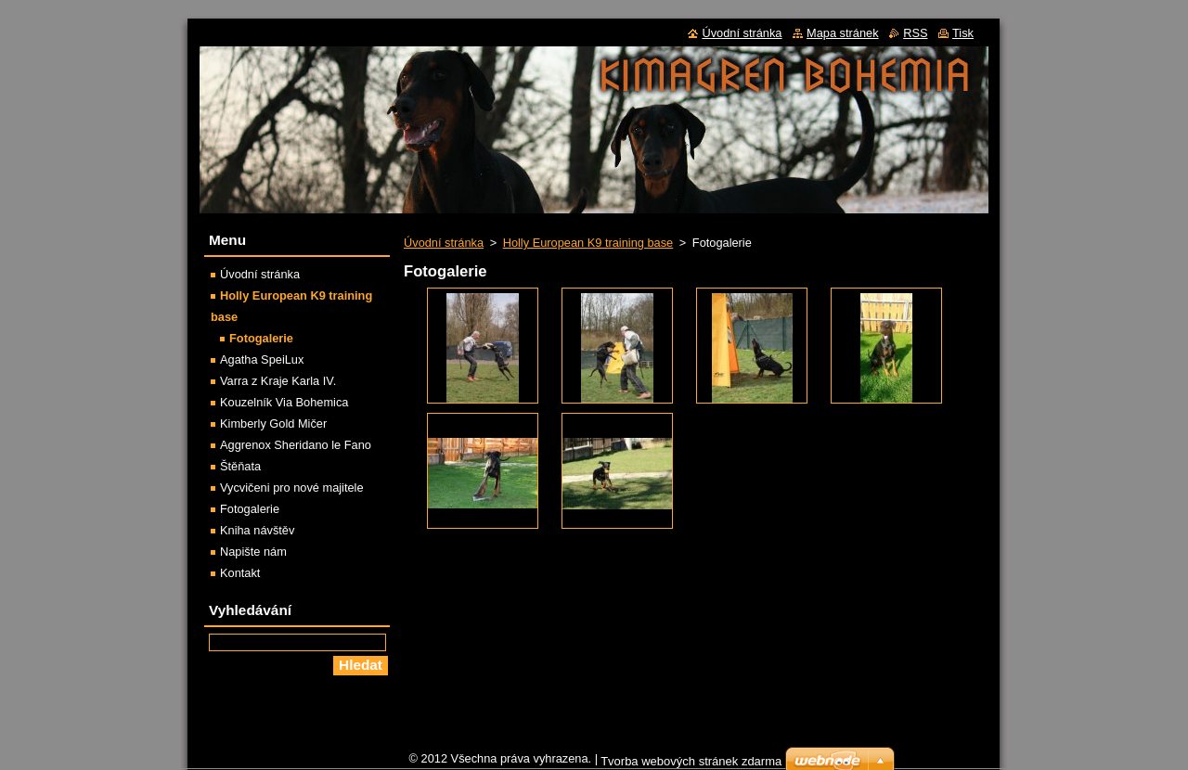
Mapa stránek (843, 33)
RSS (915, 33)
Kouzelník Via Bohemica (284, 402)
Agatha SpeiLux (261, 359)
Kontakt (240, 573)
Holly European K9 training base (588, 243)
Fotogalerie (261, 338)
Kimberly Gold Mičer (273, 423)
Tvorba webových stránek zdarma (690, 761)
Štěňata (240, 466)
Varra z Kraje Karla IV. (278, 381)
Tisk (963, 33)
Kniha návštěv (257, 530)
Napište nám (253, 551)
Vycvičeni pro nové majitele (292, 487)
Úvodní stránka (444, 243)
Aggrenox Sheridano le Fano (295, 445)
